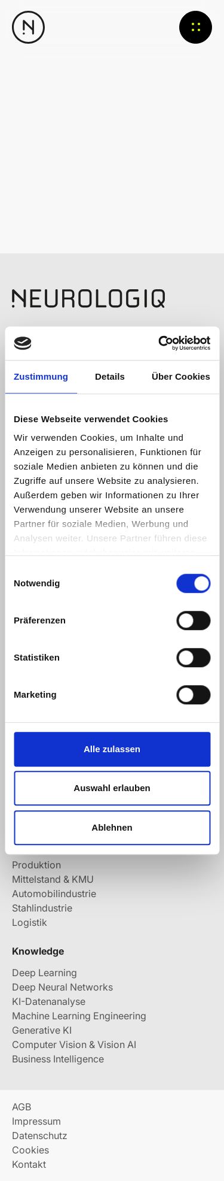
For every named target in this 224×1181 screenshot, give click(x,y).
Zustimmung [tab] (41, 376)
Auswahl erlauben (111, 788)
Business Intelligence (58, 1059)
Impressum (36, 1121)
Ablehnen (111, 827)
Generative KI (42, 1030)
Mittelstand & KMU (53, 879)
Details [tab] (110, 376)
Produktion (36, 865)
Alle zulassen (112, 749)
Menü (195, 27)
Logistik (29, 922)
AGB (21, 1107)
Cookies (30, 1150)
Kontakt (29, 1164)
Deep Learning (44, 973)
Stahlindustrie (42, 908)
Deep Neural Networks (62, 987)
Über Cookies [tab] (181, 376)
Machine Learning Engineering (79, 1016)
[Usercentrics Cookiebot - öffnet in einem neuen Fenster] (159, 343)
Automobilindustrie (54, 894)
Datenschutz (39, 1135)
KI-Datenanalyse (48, 1001)
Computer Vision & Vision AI (74, 1044)
